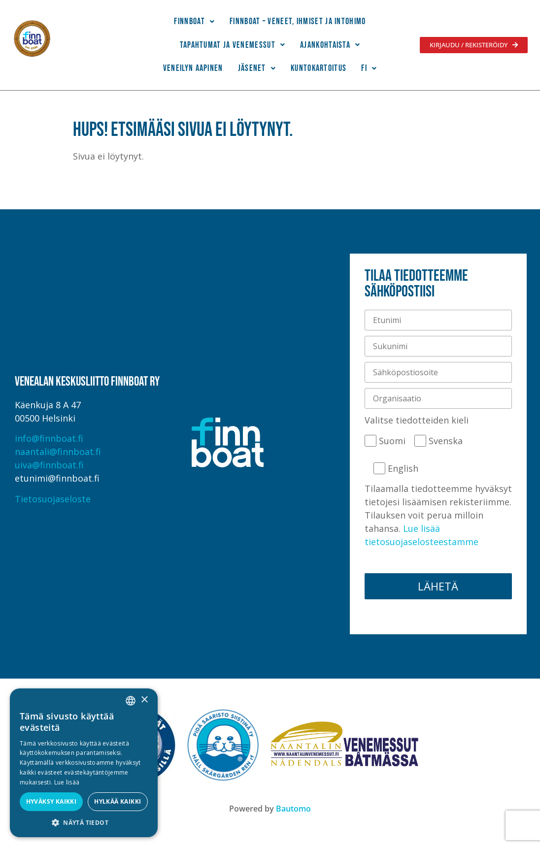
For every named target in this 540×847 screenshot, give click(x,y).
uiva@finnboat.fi (49, 465)
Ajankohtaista (330, 45)
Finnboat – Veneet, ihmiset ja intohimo (298, 21)
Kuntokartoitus (318, 68)
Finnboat (194, 21)
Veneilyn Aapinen (193, 68)
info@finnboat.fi (49, 438)
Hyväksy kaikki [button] (51, 801)
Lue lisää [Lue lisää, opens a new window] (67, 782)
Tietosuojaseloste (53, 499)
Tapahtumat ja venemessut (233, 45)
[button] (194, 21)
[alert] (84, 762)
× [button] (144, 700)
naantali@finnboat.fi (58, 451)
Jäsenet (257, 68)
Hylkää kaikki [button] (117, 801)
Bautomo (293, 808)
